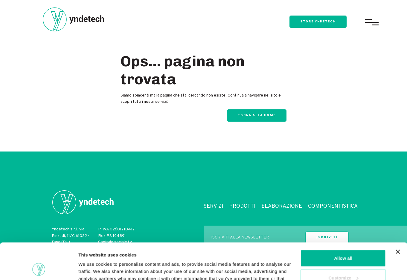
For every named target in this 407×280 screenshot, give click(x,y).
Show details (92, 268)
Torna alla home (257, 115)
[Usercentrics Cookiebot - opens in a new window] (39, 268)
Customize (343, 243)
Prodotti (242, 206)
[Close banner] (398, 218)
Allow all (343, 224)
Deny (343, 263)
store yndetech (318, 21)
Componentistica (333, 206)
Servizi (213, 206)
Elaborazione (281, 206)
